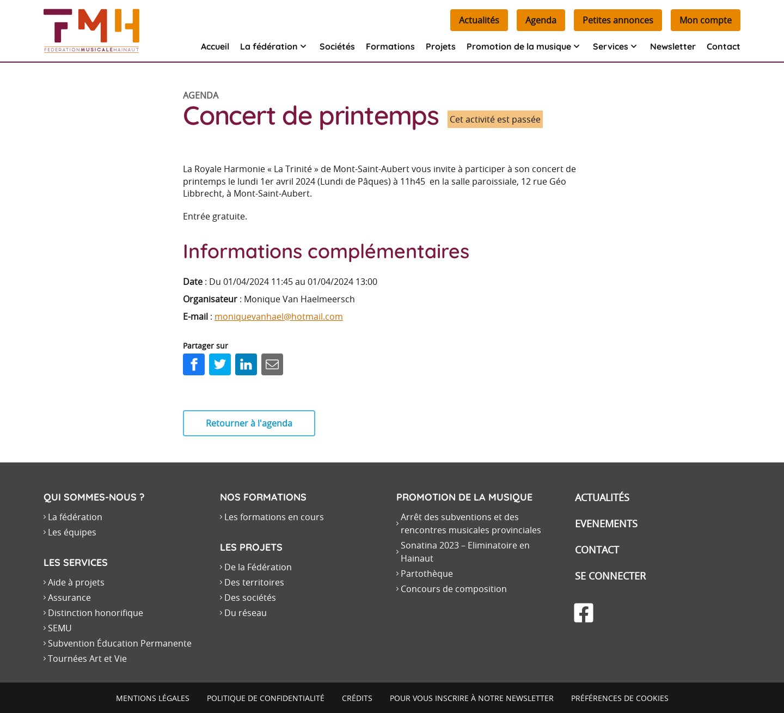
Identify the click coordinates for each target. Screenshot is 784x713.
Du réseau (245, 613)
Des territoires (254, 582)
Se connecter (610, 575)
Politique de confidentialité (265, 698)
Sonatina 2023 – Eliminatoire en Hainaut (465, 551)
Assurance (69, 598)
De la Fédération (258, 567)
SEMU (60, 628)
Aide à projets (76, 582)
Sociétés (337, 46)
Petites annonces (618, 20)
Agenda (540, 20)
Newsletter (673, 46)
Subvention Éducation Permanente (120, 643)
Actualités (479, 20)
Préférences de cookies (620, 698)
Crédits (357, 698)
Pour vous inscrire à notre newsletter (472, 698)
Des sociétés (250, 598)
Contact (723, 46)
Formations (390, 46)
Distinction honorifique (95, 613)
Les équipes (72, 532)
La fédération (75, 517)
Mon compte (705, 20)
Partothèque (427, 574)
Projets (441, 46)
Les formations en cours (274, 517)
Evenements (606, 523)
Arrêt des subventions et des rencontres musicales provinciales (471, 523)
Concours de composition (454, 589)
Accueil (215, 46)
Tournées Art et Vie (87, 659)
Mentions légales (152, 698)
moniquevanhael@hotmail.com (279, 316)
